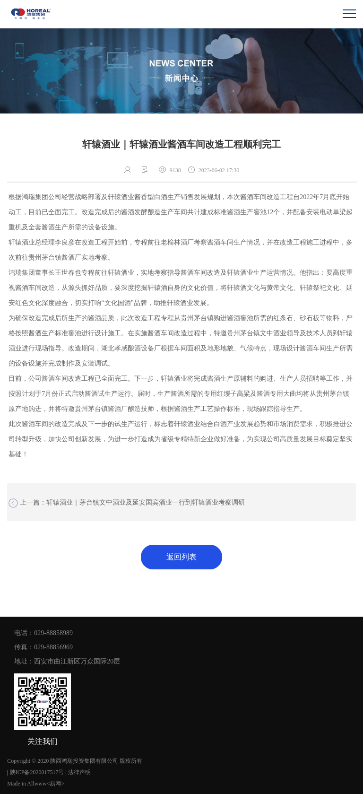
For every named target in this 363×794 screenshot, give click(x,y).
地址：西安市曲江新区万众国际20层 (67, 661)
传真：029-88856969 (43, 647)
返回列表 (181, 557)
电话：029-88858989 (43, 633)
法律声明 (79, 772)
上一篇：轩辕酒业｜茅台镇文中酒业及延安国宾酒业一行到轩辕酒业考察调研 (127, 503)
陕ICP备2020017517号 (37, 772)
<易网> (56, 783)
